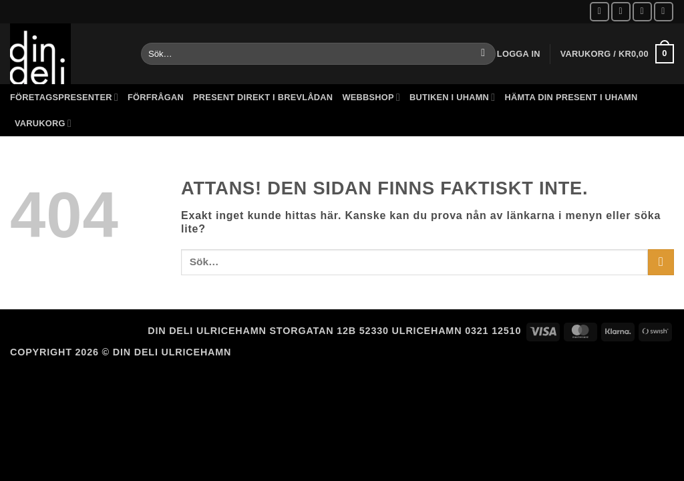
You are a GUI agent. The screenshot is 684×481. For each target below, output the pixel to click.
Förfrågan (156, 97)
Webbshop (371, 97)
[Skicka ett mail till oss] (642, 11)
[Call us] (663, 11)
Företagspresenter (64, 97)
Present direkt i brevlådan (263, 97)
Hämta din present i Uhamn (570, 97)
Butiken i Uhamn (452, 97)
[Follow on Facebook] (599, 11)
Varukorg (43, 123)
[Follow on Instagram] (621, 11)
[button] (518, 54)
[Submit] (483, 54)
